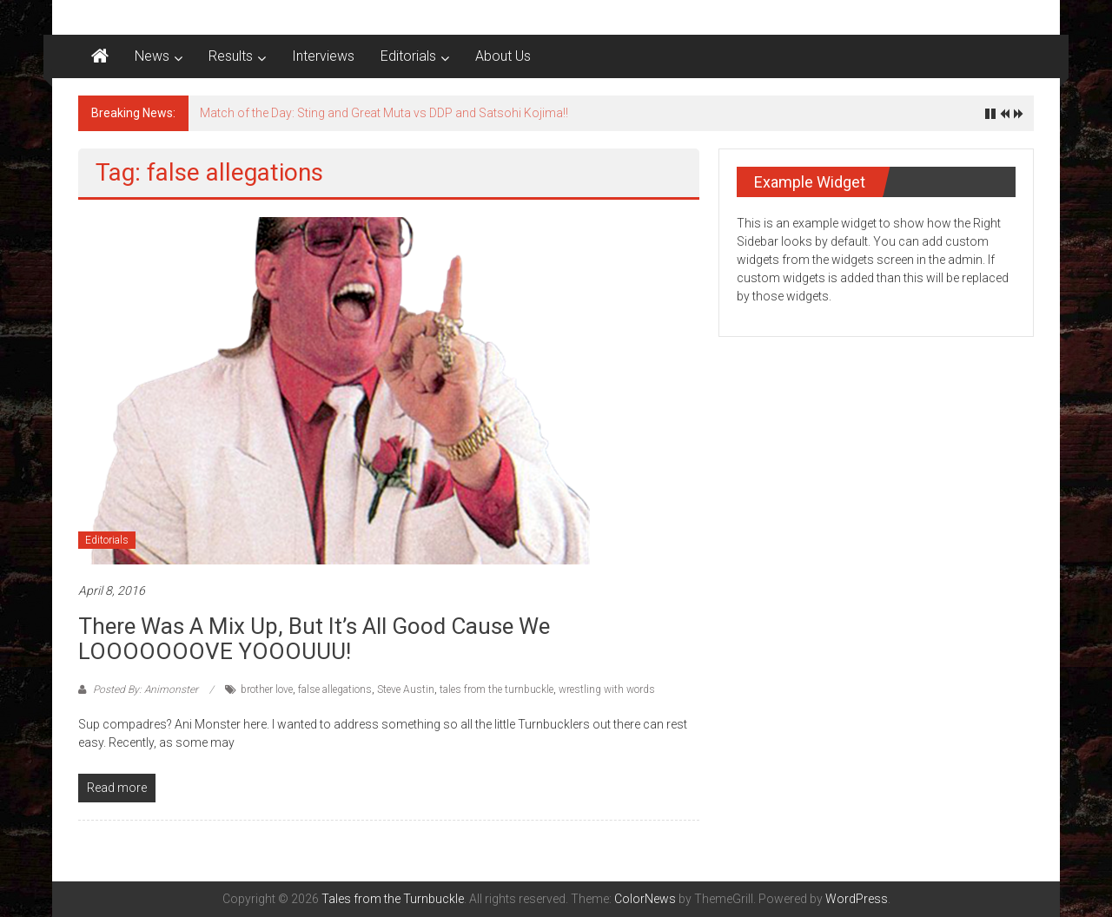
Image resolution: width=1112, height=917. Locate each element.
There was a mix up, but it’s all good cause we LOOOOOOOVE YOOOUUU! (314, 638)
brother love (267, 689)
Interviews (323, 56)
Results (230, 56)
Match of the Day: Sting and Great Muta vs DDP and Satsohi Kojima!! (384, 113)
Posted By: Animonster (145, 689)
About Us (503, 56)
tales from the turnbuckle (496, 689)
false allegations (335, 689)
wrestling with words (607, 689)
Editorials (408, 56)
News (152, 56)
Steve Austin (405, 689)
